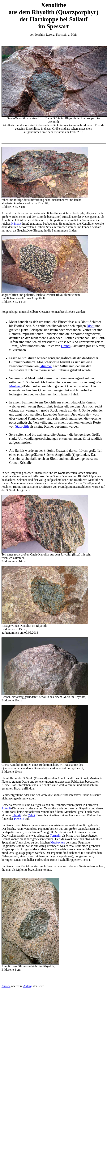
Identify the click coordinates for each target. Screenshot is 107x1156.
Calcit (31, 815)
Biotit (90, 326)
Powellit (19, 818)
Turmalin (55, 835)
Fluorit (16, 815)
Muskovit (15, 386)
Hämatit (16, 223)
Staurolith (22, 426)
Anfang (27, 986)
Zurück (6, 986)
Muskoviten (57, 842)
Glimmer (46, 366)
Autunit (6, 808)
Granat (65, 346)
